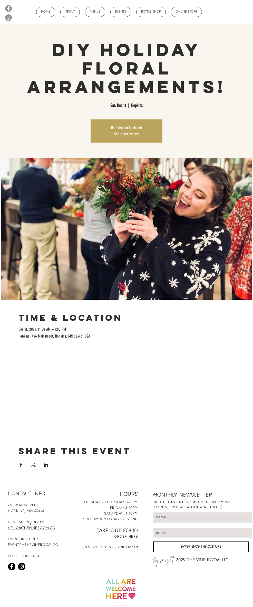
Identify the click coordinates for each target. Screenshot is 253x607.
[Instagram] (8, 17)
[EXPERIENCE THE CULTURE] (201, 546)
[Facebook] (8, 8)
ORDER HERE (126, 537)
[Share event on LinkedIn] (46, 465)
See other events (126, 134)
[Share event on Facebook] (20, 465)
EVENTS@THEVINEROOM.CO (33, 545)
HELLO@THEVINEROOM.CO (32, 528)
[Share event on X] (33, 465)
